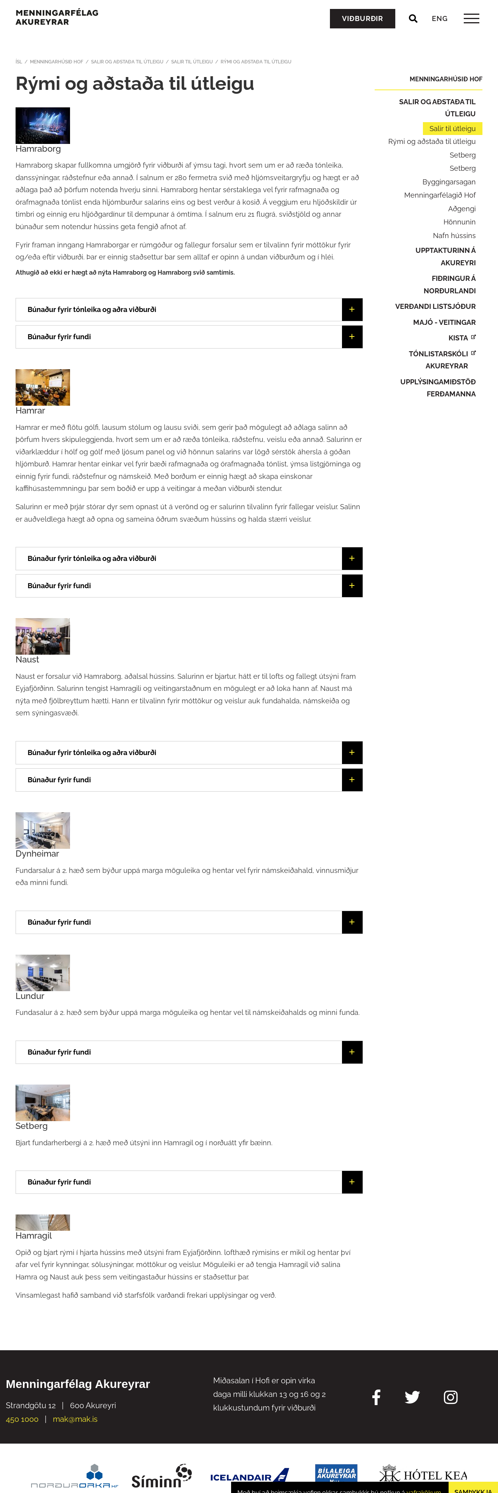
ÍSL (19, 62)
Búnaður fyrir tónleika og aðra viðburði (92, 558)
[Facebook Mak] (376, 1398)
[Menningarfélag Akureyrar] (68, 28)
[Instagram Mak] (450, 1398)
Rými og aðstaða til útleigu (256, 62)
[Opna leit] (413, 31)
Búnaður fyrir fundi (59, 586)
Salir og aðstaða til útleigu (127, 62)
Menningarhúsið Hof (56, 62)
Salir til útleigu (192, 62)
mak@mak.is (75, 1419)
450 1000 (22, 1419)
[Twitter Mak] (412, 1398)
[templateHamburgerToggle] (471, 30)
